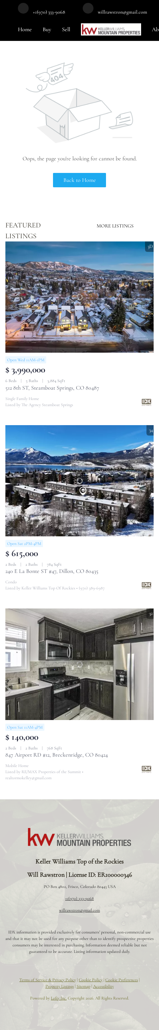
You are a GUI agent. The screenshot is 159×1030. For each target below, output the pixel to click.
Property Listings (59, 986)
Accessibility (103, 986)
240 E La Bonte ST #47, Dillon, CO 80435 (51, 571)
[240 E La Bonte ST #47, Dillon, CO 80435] (79, 481)
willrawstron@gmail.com (79, 910)
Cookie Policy (90, 979)
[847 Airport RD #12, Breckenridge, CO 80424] (79, 664)
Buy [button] (47, 29)
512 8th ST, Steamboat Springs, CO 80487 (52, 387)
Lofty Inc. (59, 998)
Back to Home (79, 180)
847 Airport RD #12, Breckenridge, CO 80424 (56, 754)
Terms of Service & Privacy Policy (47, 979)
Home (25, 29)
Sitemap (83, 986)
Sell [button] (66, 29)
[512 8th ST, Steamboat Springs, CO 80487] (79, 297)
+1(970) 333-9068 (79, 898)
